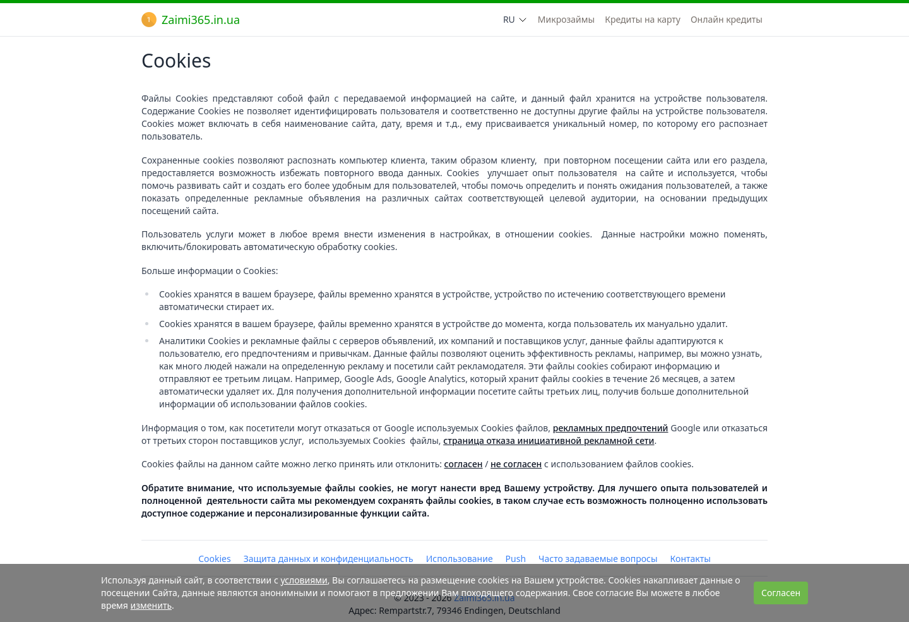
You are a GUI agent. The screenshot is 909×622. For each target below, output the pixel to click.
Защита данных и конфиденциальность (328, 559)
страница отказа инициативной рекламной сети (548, 440)
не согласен (516, 464)
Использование (459, 559)
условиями (303, 580)
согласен (463, 464)
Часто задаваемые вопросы (598, 559)
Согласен (780, 593)
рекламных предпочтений (610, 428)
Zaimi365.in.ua (190, 19)
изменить (151, 605)
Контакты (690, 559)
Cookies (214, 559)
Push (516, 559)
